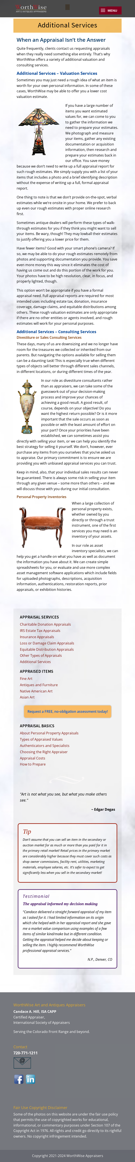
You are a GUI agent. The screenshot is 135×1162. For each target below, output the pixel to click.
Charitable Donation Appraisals (45, 624)
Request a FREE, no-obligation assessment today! (67, 711)
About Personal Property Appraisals (49, 733)
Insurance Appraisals (37, 637)
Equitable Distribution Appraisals (47, 649)
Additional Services (35, 661)
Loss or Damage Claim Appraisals (47, 643)
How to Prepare (33, 764)
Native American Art (36, 691)
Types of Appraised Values (41, 739)
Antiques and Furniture (39, 684)
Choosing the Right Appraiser (44, 752)
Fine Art (26, 678)
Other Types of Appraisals (41, 655)
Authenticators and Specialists (44, 745)
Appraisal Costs (32, 758)
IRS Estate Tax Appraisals (40, 630)
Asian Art (27, 697)
